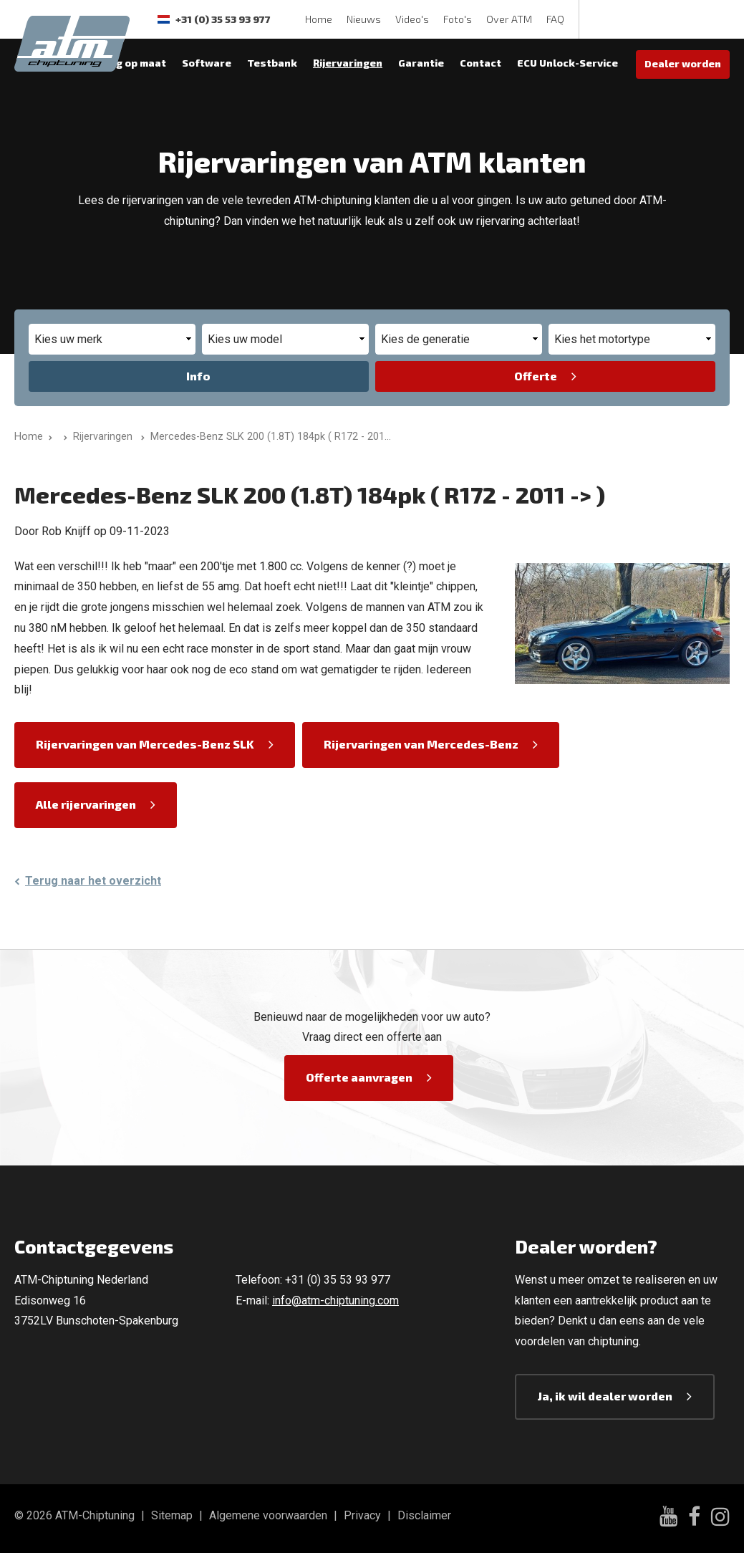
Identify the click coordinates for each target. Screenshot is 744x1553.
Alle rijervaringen (86, 804)
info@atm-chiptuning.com (335, 1300)
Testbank (272, 63)
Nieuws (364, 19)
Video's (412, 19)
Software (206, 63)
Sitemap (172, 1515)
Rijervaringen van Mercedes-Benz (421, 744)
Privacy (362, 1515)
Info (198, 376)
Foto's (457, 19)
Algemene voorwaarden (268, 1515)
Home (318, 19)
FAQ (555, 19)
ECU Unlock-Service (567, 63)
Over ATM (509, 19)
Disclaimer (424, 1515)
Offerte (535, 376)
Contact (480, 63)
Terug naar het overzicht (93, 881)
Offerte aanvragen (359, 1077)
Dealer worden (682, 63)
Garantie (421, 63)
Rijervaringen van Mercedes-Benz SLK (145, 744)
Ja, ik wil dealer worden (605, 1396)
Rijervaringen (347, 63)
